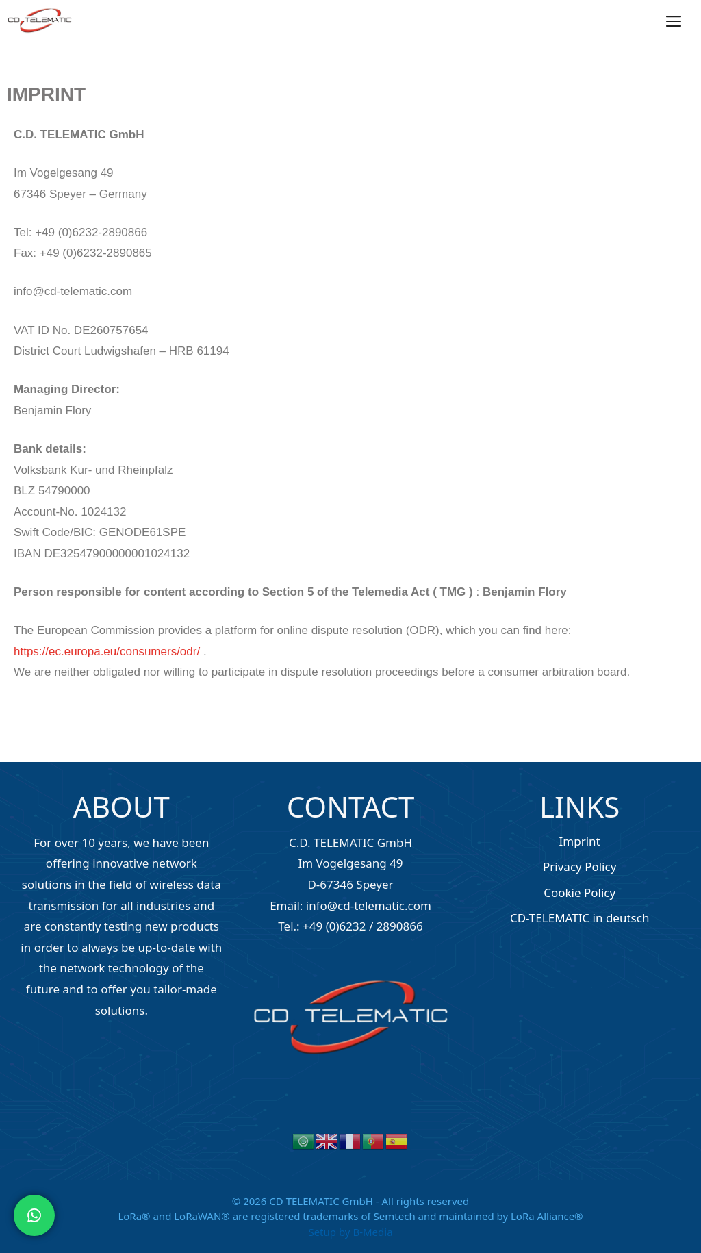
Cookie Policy (579, 892)
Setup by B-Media (350, 1232)
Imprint (579, 841)
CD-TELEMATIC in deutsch (580, 918)
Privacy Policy (579, 866)
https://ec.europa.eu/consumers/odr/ (107, 651)
